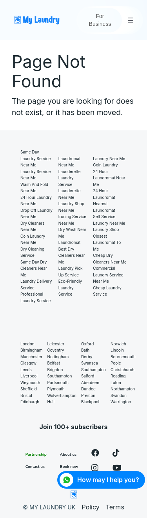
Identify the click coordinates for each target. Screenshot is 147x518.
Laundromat (69, 242)
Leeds (26, 369)
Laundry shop (106, 229)
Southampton (59, 376)
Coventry (55, 350)
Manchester (31, 356)
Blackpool (90, 401)
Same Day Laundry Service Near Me (35, 158)
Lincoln (117, 350)
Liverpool (29, 376)
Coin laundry (105, 164)
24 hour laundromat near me (109, 178)
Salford (87, 376)
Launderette (69, 171)
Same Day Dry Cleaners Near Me (33, 268)
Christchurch (122, 369)
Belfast (53, 363)
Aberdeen (90, 382)
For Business (100, 20)
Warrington (121, 401)
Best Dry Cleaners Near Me (71, 255)
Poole (116, 363)
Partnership (36, 454)
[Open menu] (130, 20)
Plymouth (55, 388)
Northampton (123, 388)
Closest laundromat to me (107, 242)
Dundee (88, 388)
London (27, 343)
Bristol (26, 395)
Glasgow (28, 363)
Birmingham (31, 350)
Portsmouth (58, 382)
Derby (87, 356)
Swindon (119, 395)
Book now (69, 466)
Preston (88, 395)
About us (68, 454)
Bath (85, 350)
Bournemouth (123, 356)
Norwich (118, 343)
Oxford (87, 343)
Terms (115, 507)
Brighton (55, 369)
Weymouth (30, 382)
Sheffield (28, 388)
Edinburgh (29, 401)
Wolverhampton (61, 395)
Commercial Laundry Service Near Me (108, 274)
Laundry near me (109, 158)
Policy (91, 507)
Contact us (35, 466)
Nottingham (58, 356)
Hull (50, 401)
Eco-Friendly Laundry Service (70, 287)
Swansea (89, 363)
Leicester (55, 343)
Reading (118, 376)
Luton (116, 382)
